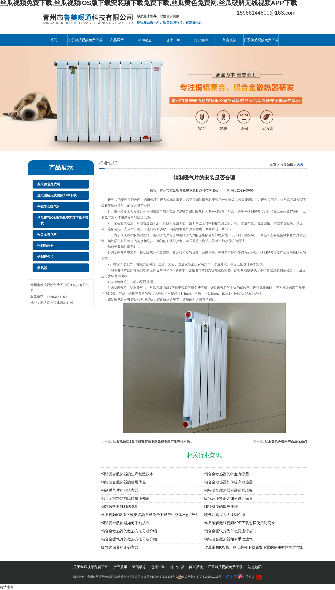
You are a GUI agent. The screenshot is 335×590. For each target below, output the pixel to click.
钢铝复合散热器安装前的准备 (228, 490)
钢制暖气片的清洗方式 (119, 490)
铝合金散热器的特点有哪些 (226, 474)
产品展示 (117, 40)
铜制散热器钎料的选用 (119, 507)
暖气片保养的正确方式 (119, 547)
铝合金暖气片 (47, 234)
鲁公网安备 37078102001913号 (199, 576)
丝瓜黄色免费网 (48, 184)
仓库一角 (173, 40)
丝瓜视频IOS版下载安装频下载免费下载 (62, 220)
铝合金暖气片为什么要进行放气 (230, 531)
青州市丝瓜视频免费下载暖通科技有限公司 (191, 190)
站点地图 (255, 567)
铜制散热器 (45, 245)
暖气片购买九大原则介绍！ (226, 515)
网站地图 (6, 587)
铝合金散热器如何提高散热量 (228, 482)
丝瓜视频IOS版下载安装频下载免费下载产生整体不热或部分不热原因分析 (166, 441)
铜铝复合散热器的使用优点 (123, 482)
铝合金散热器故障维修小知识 (125, 498)
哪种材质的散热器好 (221, 507)
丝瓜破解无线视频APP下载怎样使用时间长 (239, 523)
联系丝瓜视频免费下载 (261, 40)
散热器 (42, 268)
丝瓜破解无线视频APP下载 (57, 195)
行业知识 (201, 40)
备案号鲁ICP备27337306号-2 (159, 576)
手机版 (250, 576)
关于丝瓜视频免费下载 (85, 40)
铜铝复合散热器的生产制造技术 (127, 474)
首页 (53, 40)
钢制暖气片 (45, 257)
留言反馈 (229, 40)
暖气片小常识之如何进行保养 (228, 498)
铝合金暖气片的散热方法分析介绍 (129, 539)
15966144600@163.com (266, 13)
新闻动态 (145, 40)
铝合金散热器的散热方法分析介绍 (129, 531)
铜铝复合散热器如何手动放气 (125, 523)
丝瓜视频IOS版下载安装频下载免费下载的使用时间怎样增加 (254, 547)
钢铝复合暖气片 (48, 206)
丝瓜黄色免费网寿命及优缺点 (286, 441)
